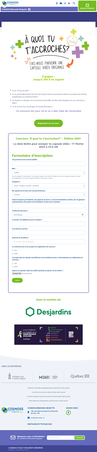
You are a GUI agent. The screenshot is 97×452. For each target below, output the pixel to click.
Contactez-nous (36, 418)
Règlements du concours (48, 123)
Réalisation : (18, 449)
